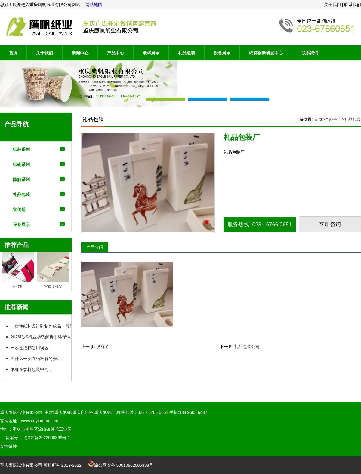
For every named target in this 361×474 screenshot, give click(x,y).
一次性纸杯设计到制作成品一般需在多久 (48, 326)
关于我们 (44, 52)
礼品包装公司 (247, 346)
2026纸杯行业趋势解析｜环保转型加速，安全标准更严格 (63, 337)
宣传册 (19, 209)
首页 (13, 52)
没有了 (102, 346)
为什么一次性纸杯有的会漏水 (38, 358)
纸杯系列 (21, 149)
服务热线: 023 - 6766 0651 (259, 225)
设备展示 (222, 52)
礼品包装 (186, 52)
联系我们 (309, 52)
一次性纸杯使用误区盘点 (33, 347)
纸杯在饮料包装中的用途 (33, 369)
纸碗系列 (21, 164)
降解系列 (21, 179)
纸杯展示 (151, 52)
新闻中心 (80, 52)
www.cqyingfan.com (39, 420)
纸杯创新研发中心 (266, 52)
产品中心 (115, 52)
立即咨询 (330, 224)
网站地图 (93, 4)
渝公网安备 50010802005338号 (120, 465)
